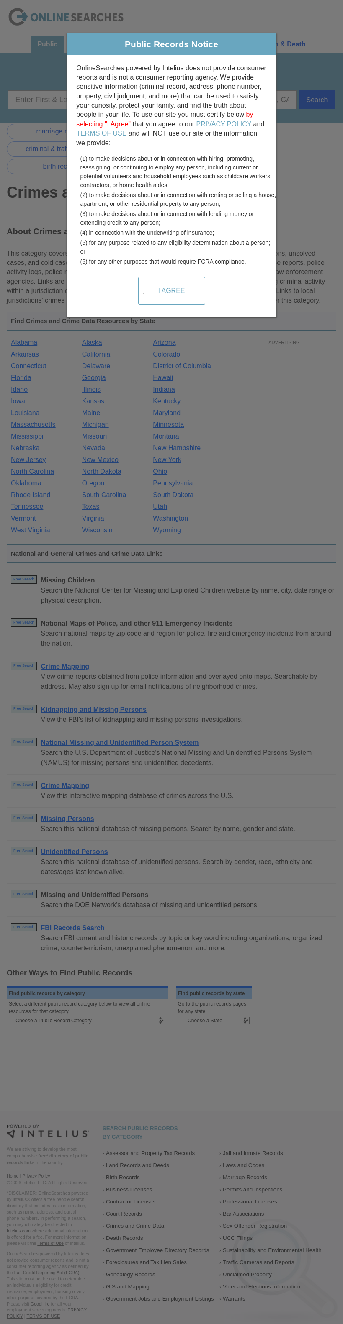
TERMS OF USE (101, 133)
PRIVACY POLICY (224, 124)
